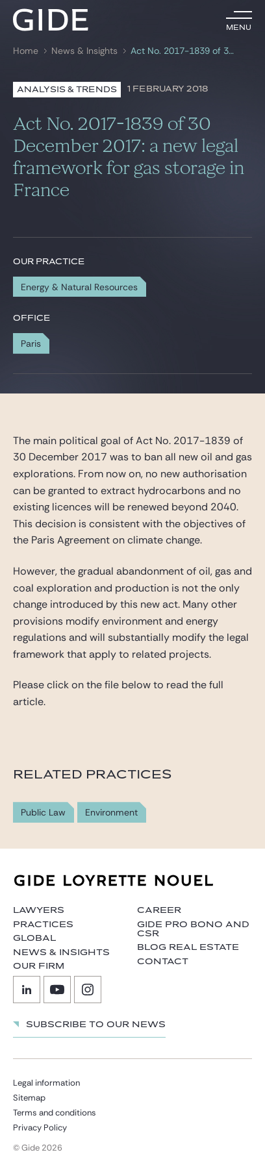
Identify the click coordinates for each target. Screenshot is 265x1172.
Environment (111, 812)
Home (25, 51)
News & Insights (84, 51)
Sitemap (29, 1097)
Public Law (43, 812)
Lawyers (38, 910)
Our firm (38, 966)
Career (159, 910)
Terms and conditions (54, 1112)
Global (34, 938)
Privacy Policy (40, 1127)
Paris (31, 343)
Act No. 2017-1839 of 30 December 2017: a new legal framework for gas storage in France (183, 51)
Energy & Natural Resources (79, 287)
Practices (43, 924)
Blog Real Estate (188, 947)
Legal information (46, 1082)
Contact (162, 961)
